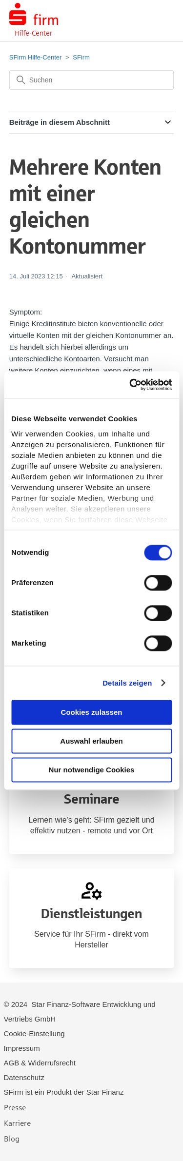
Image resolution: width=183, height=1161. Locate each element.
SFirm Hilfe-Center (35, 57)
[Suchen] (91, 80)
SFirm (81, 57)
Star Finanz (105, 1092)
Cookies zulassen (91, 712)
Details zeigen (127, 683)
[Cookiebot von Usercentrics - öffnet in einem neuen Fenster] (130, 384)
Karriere (17, 1122)
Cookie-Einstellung (34, 1033)
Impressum (22, 1048)
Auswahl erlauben (91, 741)
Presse (15, 1107)
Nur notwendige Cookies (92, 770)
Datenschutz (24, 1077)
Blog (12, 1138)
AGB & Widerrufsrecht (40, 1063)
